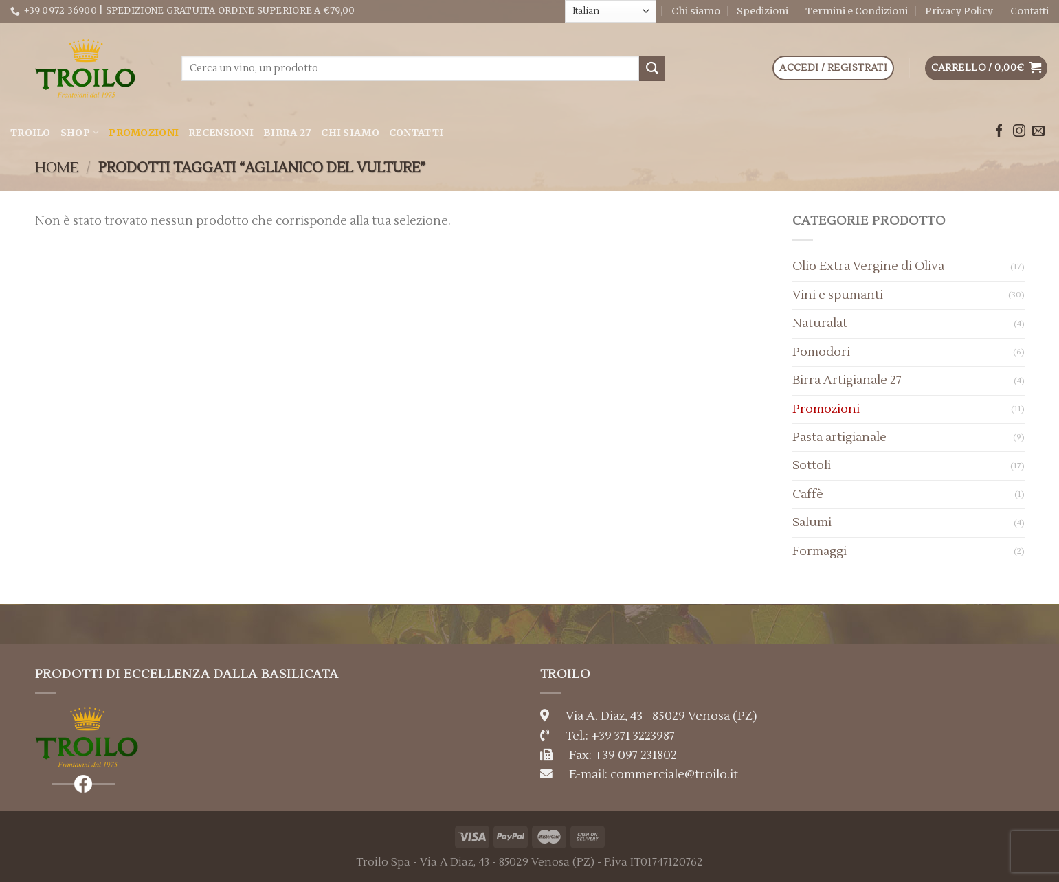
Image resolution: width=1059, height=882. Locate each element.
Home (56, 168)
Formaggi (819, 551)
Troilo (30, 132)
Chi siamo (695, 11)
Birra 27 (287, 132)
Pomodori (821, 352)
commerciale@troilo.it (674, 774)
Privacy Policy (959, 11)
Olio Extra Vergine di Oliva (868, 266)
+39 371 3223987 (633, 736)
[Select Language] (610, 11)
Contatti (1029, 11)
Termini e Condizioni (856, 11)
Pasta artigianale (839, 437)
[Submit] (652, 68)
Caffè (807, 494)
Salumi (812, 522)
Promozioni (144, 132)
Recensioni (221, 132)
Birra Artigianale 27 (847, 380)
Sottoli (811, 465)
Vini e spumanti (837, 295)
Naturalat (819, 323)
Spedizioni (762, 11)
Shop (80, 132)
